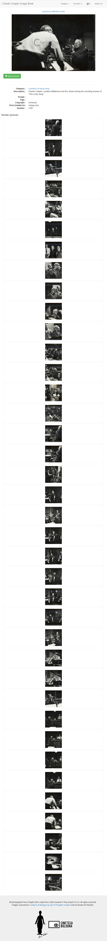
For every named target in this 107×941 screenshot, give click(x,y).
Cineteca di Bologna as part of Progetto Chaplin (49, 905)
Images (65, 4)
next (63, 11)
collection (55, 11)
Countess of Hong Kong (38, 88)
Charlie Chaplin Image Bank (17, 3)
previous (46, 11)
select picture (12, 76)
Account (77, 4)
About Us (99, 4)
